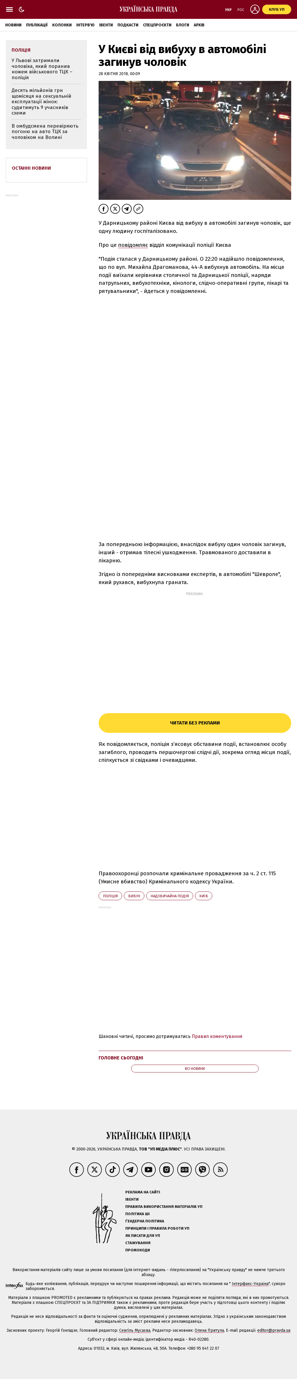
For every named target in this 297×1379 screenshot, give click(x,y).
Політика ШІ (137, 1214)
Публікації (37, 25)
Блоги (182, 25)
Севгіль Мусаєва (134, 1330)
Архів (199, 25)
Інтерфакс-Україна (250, 1283)
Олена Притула (209, 1330)
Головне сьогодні (121, 1058)
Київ (203, 896)
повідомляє (133, 245)
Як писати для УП (142, 1235)
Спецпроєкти (157, 25)
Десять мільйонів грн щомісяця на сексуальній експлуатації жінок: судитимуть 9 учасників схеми (41, 101)
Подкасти (127, 25)
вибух (134, 896)
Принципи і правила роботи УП (157, 1228)
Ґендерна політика (144, 1221)
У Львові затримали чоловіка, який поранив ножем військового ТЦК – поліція (42, 69)
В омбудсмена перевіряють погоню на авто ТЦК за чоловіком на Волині (45, 131)
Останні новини (31, 168)
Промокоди (137, 1250)
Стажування (138, 1243)
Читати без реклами (195, 723)
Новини (13, 25)
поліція (110, 896)
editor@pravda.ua (273, 1330)
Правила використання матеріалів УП (163, 1206)
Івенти (106, 25)
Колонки (62, 25)
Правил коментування (217, 1036)
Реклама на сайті (142, 1192)
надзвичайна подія (170, 896)
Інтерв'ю (85, 25)
